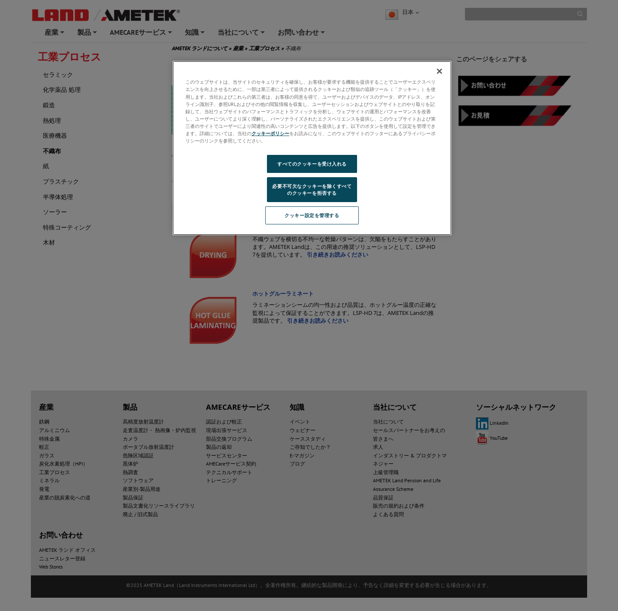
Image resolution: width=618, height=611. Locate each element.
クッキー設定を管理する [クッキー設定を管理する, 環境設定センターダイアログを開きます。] (312, 215)
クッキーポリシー (270, 133)
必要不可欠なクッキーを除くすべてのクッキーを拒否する (311, 189)
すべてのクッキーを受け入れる (312, 163)
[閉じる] (439, 71)
